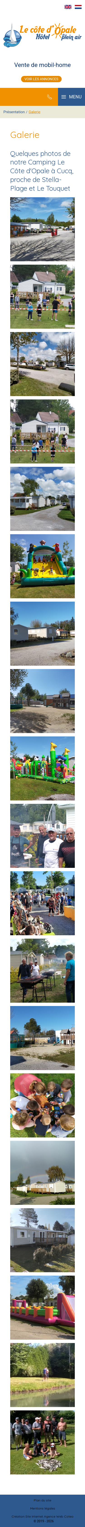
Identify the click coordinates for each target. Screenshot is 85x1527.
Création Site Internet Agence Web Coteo (42, 1516)
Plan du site (42, 1500)
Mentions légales (42, 1508)
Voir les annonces (41, 79)
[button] (71, 97)
